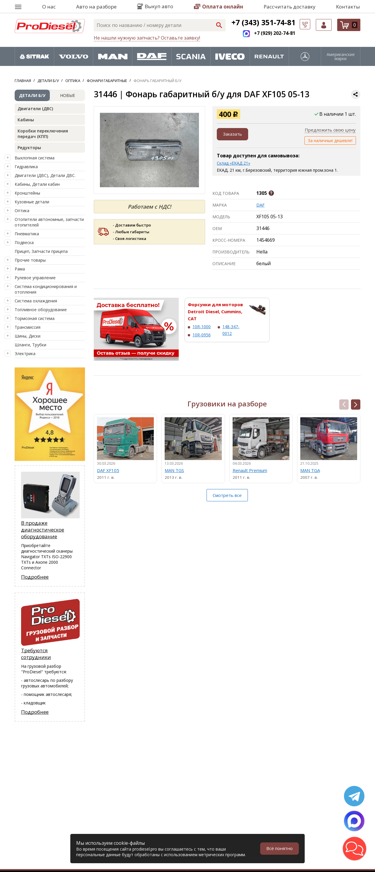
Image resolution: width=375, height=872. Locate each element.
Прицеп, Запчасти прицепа (41, 251)
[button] (355, 404)
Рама (20, 269)
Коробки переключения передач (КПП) (43, 133)
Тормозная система (34, 318)
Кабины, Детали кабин (37, 184)
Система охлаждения (36, 301)
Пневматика (27, 233)
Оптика (22, 210)
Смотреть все (227, 497)
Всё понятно (278, 848)
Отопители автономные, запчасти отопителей (49, 222)
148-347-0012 (230, 330)
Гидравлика (26, 166)
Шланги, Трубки (30, 345)
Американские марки (341, 56)
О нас (49, 6)
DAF (260, 205)
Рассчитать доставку (290, 6)
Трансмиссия (27, 327)
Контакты (348, 6)
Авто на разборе (96, 6)
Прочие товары (30, 260)
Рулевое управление (35, 277)
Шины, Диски (27, 336)
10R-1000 (201, 326)
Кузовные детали (32, 202)
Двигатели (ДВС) (35, 108)
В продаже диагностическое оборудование (42, 530)
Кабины (26, 119)
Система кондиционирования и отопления (46, 289)
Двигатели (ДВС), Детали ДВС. (45, 175)
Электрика (25, 353)
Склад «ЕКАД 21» (233, 163)
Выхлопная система (34, 158)
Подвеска (24, 242)
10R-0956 (201, 335)
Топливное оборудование (41, 309)
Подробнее (35, 577)
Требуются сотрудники (36, 654)
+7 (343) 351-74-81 (263, 22)
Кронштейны (27, 193)
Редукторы (29, 147)
